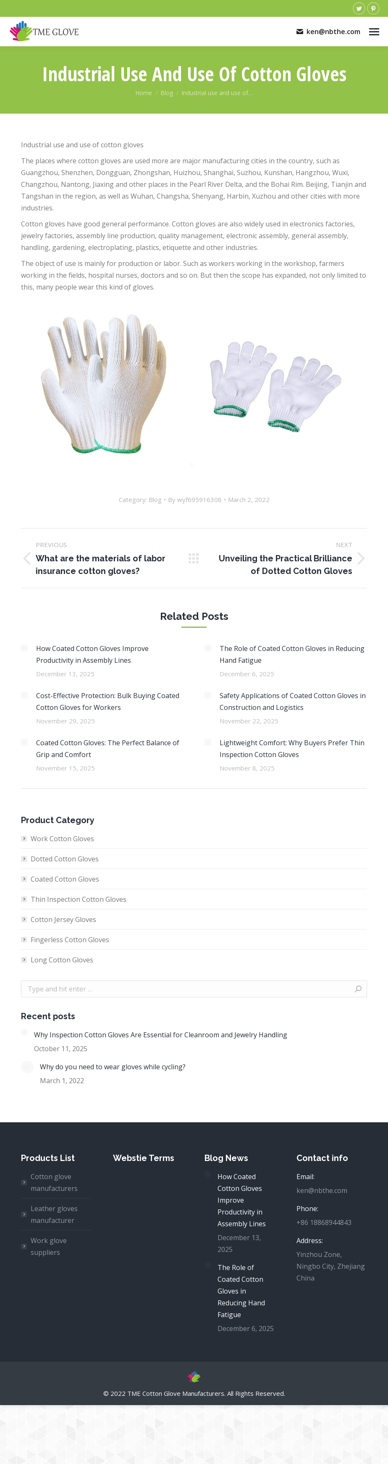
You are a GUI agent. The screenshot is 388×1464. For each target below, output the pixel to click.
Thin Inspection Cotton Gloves (78, 899)
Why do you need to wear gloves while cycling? (113, 1066)
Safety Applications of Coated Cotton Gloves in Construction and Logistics (293, 701)
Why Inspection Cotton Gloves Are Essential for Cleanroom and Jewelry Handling (160, 1034)
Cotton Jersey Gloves (63, 919)
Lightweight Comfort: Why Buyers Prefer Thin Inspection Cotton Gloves (292, 748)
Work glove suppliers (49, 1246)
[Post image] (24, 648)
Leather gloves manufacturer (54, 1214)
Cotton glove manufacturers (54, 1182)
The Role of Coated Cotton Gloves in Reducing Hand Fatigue (292, 654)
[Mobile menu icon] (374, 32)
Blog (155, 499)
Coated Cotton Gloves (65, 879)
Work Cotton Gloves (62, 838)
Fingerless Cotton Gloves (70, 939)
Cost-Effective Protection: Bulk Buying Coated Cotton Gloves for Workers (107, 701)
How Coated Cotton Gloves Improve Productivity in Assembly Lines (92, 654)
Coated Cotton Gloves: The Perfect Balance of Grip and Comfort (107, 748)
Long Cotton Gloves (62, 959)
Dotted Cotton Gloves (65, 859)
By (195, 499)
